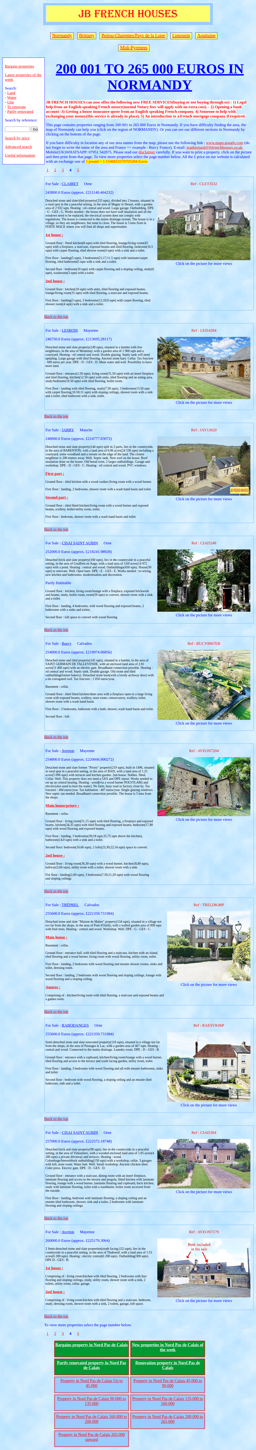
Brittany (86, 35)
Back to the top (56, 316)
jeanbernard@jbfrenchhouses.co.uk (214, 147)
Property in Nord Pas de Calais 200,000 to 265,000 (167, 1419)
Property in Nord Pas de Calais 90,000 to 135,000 (91, 1401)
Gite (10, 102)
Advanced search (18, 147)
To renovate (16, 107)
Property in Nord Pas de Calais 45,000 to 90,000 (167, 1383)
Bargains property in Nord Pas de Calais (91, 1345)
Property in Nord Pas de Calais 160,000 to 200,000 (91, 1419)
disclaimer (146, 152)
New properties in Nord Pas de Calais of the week (167, 1347)
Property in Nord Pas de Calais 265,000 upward (91, 1437)
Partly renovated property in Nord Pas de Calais (91, 1365)
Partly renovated (20, 111)
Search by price (17, 138)
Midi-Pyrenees (134, 47)
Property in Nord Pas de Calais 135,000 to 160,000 (167, 1401)
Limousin (181, 35)
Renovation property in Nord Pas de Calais (167, 1365)
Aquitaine (206, 35)
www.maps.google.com (224, 143)
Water (12, 97)
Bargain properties (19, 66)
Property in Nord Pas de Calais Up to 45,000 (92, 1383)
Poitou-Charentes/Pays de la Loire (133, 35)
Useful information (20, 155)
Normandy (62, 35)
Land (11, 93)
